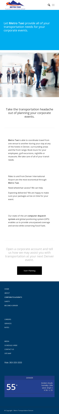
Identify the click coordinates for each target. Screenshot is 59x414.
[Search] (47, 5)
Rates (6, 327)
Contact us (9, 349)
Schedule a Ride (10, 345)
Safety (7, 301)
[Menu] (53, 5)
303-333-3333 (15, 362)
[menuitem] (47, 5)
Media (6, 341)
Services (8, 323)
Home (6, 289)
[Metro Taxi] (24, 5)
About (7, 293)
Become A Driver (11, 305)
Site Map (7, 353)
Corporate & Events (13, 297)
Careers (7, 319)
